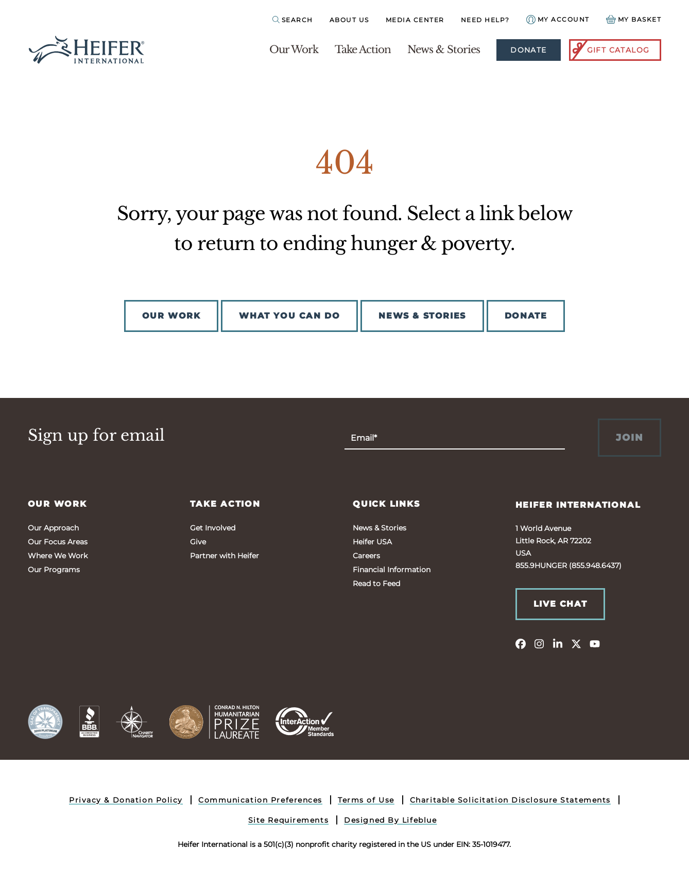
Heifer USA (372, 541)
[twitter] (576, 643)
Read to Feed (376, 583)
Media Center (415, 20)
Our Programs (54, 569)
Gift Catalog (610, 50)
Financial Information (391, 569)
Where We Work (58, 555)
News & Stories (443, 49)
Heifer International (578, 505)
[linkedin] (558, 643)
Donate (528, 50)
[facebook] (520, 643)
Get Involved (212, 527)
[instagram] (539, 643)
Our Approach (53, 527)
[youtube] (595, 643)
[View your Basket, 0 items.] (634, 19)
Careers (366, 555)
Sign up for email (96, 435)
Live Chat (560, 604)
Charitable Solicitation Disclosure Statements (510, 800)
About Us (349, 20)
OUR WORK (171, 316)
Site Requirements (288, 820)
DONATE (526, 316)
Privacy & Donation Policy (126, 800)
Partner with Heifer (224, 555)
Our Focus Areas (58, 541)
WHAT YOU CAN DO (289, 316)
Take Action (363, 49)
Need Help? (485, 20)
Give (198, 541)
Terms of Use (366, 800)
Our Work (293, 49)
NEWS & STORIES (422, 316)
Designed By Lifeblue (390, 820)
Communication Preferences (260, 800)
